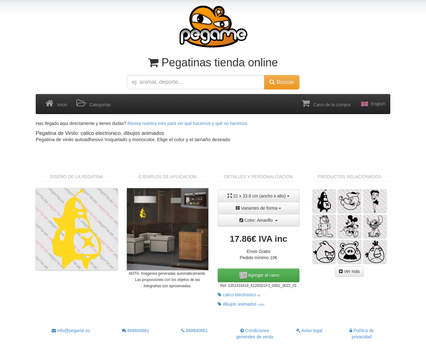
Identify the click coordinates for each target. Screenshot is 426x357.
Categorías (93, 103)
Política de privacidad (362, 333)
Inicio (56, 103)
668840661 (135, 330)
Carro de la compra (326, 103)
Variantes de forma (258, 208)
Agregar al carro (259, 275)
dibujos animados (241, 304)
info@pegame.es (71, 330)
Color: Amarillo (258, 220)
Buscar (282, 82)
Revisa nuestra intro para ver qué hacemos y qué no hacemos (187, 123)
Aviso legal (309, 330)
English (372, 104)
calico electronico (239, 294)
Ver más (349, 271)
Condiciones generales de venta (254, 333)
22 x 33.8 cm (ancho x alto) (258, 195)
